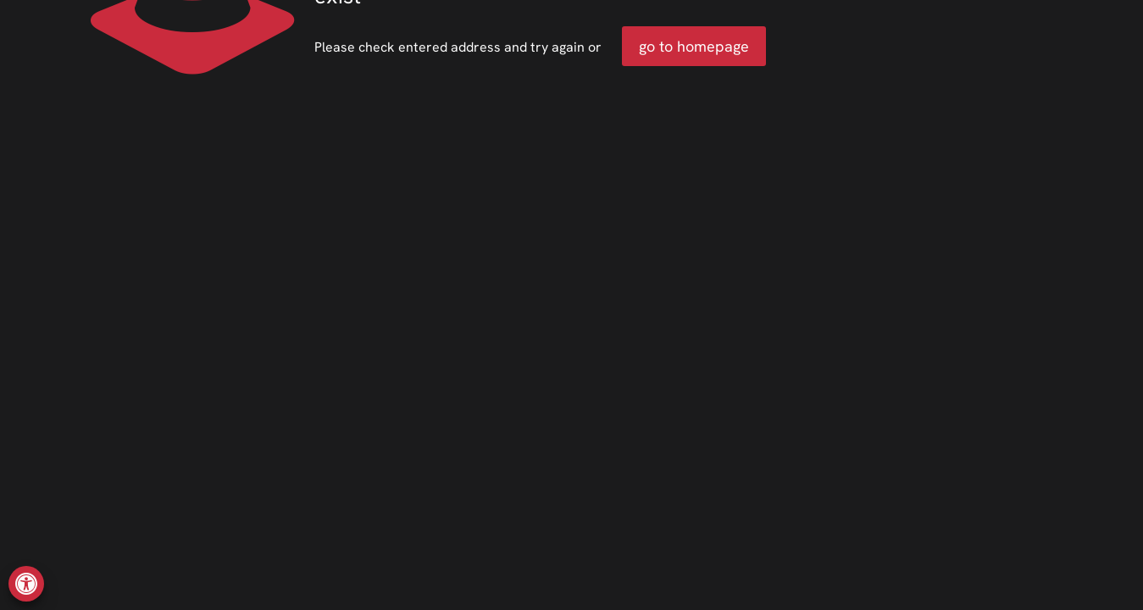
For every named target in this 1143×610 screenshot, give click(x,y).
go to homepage (694, 46)
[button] (26, 584)
